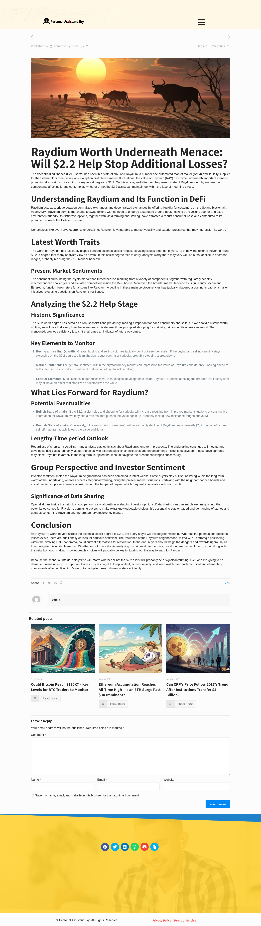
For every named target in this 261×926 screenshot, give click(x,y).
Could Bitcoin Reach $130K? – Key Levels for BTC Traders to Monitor (60, 687)
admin (58, 46)
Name (36, 779)
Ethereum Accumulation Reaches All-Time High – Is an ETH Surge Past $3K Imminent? (130, 689)
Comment (38, 734)
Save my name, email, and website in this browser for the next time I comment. (87, 795)
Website (169, 779)
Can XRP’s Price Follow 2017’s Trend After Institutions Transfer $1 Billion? (197, 689)
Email (102, 779)
